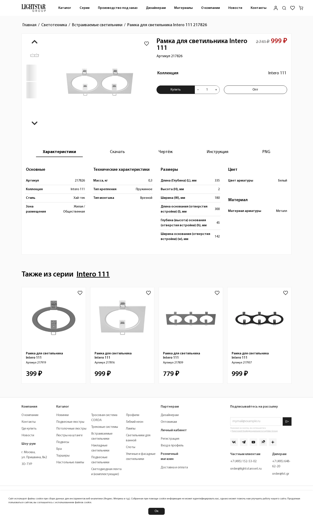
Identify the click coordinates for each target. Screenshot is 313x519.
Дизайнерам (156, 8)
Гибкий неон (134, 422)
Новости (235, 8)
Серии (85, 8)
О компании (210, 8)
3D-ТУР (26, 464)
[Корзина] (301, 8)
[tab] (59, 152)
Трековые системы (104, 427)
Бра (59, 449)
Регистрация (170, 438)
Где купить (29, 428)
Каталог (64, 8)
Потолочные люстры (71, 428)
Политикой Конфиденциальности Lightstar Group (254, 431)
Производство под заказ (118, 8)
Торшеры (63, 455)
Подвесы (62, 442)
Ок (156, 511)
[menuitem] (64, 8)
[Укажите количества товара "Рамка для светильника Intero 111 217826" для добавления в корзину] (207, 90)
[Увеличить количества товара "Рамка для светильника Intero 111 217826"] (216, 90)
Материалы (183, 8)
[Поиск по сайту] (284, 8)
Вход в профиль (172, 445)
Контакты (258, 8)
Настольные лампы (70, 462)
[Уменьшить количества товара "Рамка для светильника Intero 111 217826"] (198, 90)
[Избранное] (292, 8)
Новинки (62, 415)
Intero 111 (277, 73)
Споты (130, 447)
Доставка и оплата (174, 467)
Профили (132, 415)
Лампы (130, 428)
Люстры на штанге (69, 435)
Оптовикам (169, 422)
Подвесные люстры (70, 422)
